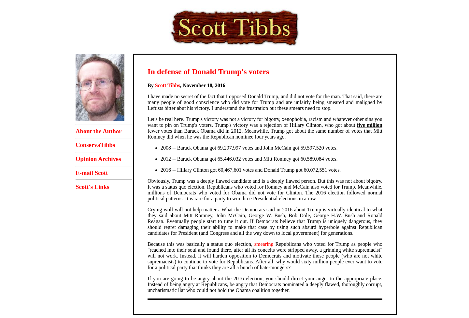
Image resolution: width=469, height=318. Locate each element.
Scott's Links (92, 186)
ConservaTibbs (95, 144)
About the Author (98, 131)
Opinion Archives (98, 158)
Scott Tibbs (167, 85)
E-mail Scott (92, 172)
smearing (264, 244)
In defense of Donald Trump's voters (208, 71)
